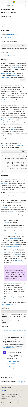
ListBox (20, 65)
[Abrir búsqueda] (18, 2)
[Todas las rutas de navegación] (2, 5)
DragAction (14, 250)
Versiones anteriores (5, 396)
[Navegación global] (1, 2)
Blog (13, 396)
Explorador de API (9, 5)
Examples (4, 21)
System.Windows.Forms (12, 34)
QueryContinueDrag (6, 140)
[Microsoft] (14, 2)
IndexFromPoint (5, 77)
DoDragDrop (15, 67)
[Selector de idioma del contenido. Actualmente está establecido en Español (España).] (6, 387)
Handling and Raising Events (8, 304)
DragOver (23, 105)
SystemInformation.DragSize (8, 73)
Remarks (4, 23)
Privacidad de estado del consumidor (9, 400)
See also (4, 27)
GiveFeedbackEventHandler (8, 55)
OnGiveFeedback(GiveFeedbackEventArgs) (15, 330)
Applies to (4, 25)
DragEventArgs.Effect (6, 120)
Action (16, 244)
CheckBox (3, 99)
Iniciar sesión (24, 2)
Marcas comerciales (14, 402)
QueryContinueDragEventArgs (13, 246)
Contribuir (19, 396)
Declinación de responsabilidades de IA (10, 394)
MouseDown (14, 75)
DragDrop (13, 129)
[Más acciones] (25, 5)
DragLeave (6, 222)
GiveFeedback (8, 102)
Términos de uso (5, 402)
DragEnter (6, 227)
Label (21, 124)
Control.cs (7, 37)
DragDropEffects (5, 122)
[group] (14, 48)
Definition (4, 19)
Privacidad (3, 398)
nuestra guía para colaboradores (13, 346)
